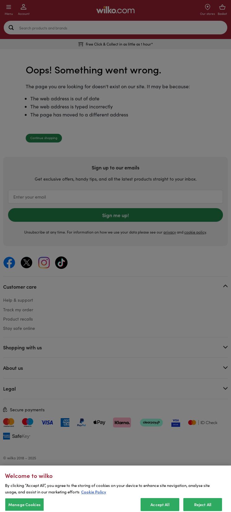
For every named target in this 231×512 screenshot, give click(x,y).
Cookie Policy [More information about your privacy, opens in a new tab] (93, 497)
